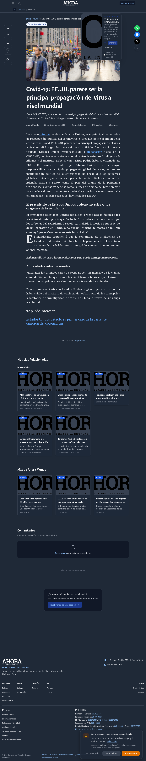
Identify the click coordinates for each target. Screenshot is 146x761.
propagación (93, 151)
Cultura (20, 688)
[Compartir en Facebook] (137, 34)
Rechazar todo (92, 753)
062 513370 (135, 726)
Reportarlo (79, 340)
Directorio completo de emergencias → (90, 729)
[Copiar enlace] (137, 48)
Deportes (5, 692)
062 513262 (102, 720)
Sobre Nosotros (8, 714)
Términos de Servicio (65, 755)
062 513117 (92, 720)
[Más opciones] (8, 67)
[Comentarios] (8, 50)
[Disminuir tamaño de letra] (8, 35)
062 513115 (113, 720)
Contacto (140, 692)
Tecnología (21, 692)
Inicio (28, 18)
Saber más (112, 741)
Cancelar (108, 49)
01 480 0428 (97, 717)
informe (44, 134)
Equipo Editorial (8, 727)
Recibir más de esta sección (64, 605)
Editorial (35, 688)
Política (5, 688)
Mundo (22, 10)
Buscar (49, 692)
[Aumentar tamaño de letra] (8, 28)
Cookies (5, 735)
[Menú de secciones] (13, 3)
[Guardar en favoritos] (8, 42)
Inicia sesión (61, 553)
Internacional (7, 700)
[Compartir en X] (137, 41)
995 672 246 (96, 714)
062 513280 (95, 723)
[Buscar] (19, 3)
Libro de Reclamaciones (11, 740)
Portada (50, 688)
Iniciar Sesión (127, 3)
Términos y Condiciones (11, 731)
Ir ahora (112, 45)
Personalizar (111, 753)
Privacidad (53, 755)
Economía (6, 696)
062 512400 (118, 726)
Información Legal (9, 719)
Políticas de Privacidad (11, 723)
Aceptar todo (131, 753)
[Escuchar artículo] (8, 59)
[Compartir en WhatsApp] (137, 28)
